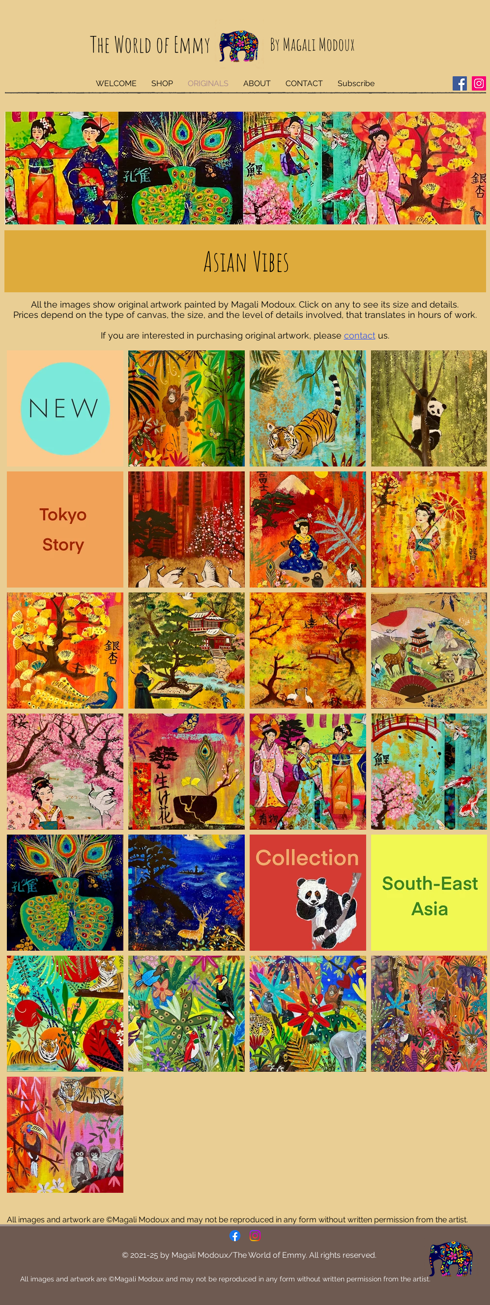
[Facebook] (460, 83)
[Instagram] (479, 83)
